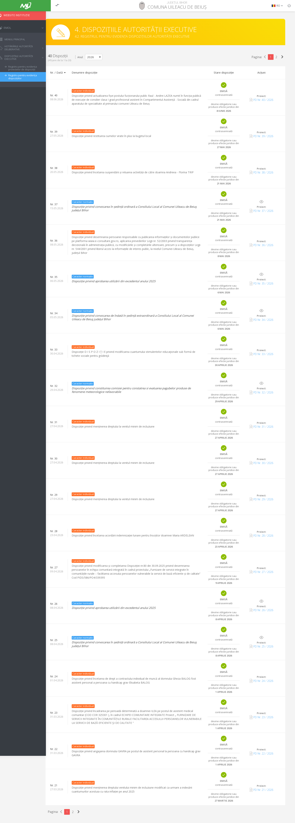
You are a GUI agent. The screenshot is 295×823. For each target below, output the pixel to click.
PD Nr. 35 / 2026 (261, 283)
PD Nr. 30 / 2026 (261, 463)
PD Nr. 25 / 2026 (261, 646)
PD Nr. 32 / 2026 (261, 392)
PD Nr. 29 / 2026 (261, 499)
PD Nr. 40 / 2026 (261, 100)
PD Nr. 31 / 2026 (261, 427)
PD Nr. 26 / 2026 (261, 610)
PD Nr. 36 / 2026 (261, 245)
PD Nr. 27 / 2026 (261, 572)
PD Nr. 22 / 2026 (261, 753)
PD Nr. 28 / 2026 (261, 536)
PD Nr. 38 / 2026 (261, 172)
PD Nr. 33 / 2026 (261, 354)
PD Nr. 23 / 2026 (261, 717)
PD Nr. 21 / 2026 (261, 790)
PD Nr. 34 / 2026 (261, 320)
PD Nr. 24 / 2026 (261, 681)
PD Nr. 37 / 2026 (261, 211)
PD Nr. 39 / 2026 (261, 136)
